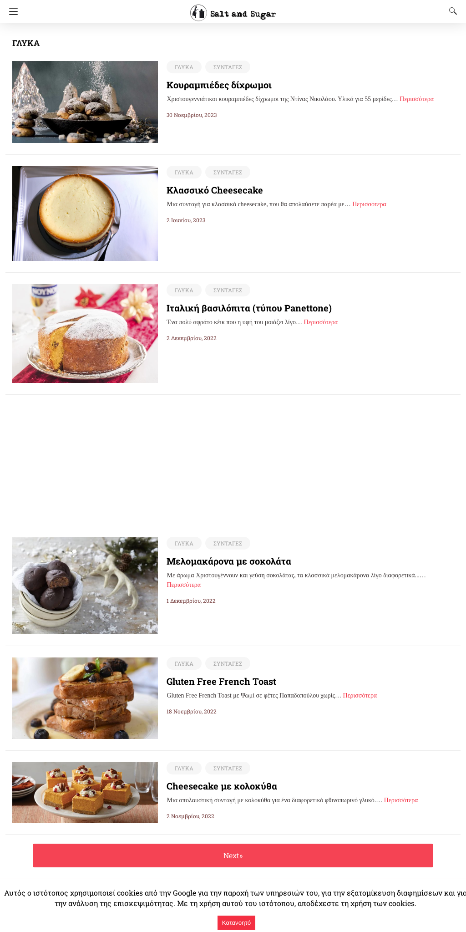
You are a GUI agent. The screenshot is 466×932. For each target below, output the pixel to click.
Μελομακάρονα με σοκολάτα (222, 561)
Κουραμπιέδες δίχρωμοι (213, 85)
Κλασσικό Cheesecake (210, 190)
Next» (233, 856)
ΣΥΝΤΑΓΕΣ (226, 67)
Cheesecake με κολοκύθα (215, 786)
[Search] (451, 11)
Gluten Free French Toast (216, 682)
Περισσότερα (417, 99)
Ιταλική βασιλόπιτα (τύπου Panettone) (241, 308)
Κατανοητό (236, 922)
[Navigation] (11, 11)
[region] (233, 458)
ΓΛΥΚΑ (183, 67)
